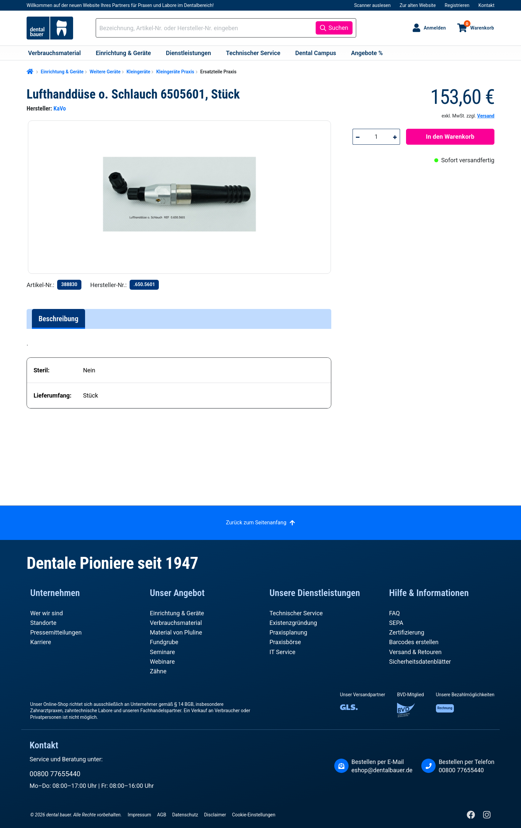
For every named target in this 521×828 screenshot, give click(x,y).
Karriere (40, 642)
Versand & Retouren (415, 651)
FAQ (394, 613)
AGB (161, 814)
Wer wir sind (46, 613)
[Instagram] (486, 816)
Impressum (139, 814)
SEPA (396, 622)
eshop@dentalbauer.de (382, 770)
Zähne (158, 671)
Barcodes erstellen (414, 642)
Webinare (162, 661)
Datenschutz (185, 814)
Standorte (43, 622)
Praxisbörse (285, 642)
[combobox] (206, 28)
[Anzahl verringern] (358, 137)
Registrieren (457, 5)
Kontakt (486, 5)
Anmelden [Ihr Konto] (435, 28)
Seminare (162, 651)
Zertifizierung (406, 632)
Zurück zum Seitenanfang (256, 522)
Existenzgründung (293, 622)
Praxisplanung (288, 632)
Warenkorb (479, 25)
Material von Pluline (176, 632)
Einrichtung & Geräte (177, 613)
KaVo (59, 108)
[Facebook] (471, 816)
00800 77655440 (55, 774)
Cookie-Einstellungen (253, 814)
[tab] (58, 319)
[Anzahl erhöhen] (395, 137)
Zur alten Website (418, 5)
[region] (182, 197)
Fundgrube (164, 642)
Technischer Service (296, 613)
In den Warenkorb (450, 136)
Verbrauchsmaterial (176, 622)
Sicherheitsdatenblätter (420, 661)
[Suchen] (334, 28)
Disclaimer (215, 814)
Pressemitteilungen (56, 632)
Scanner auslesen (372, 5)
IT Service (282, 651)
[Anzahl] (376, 137)
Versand (485, 115)
